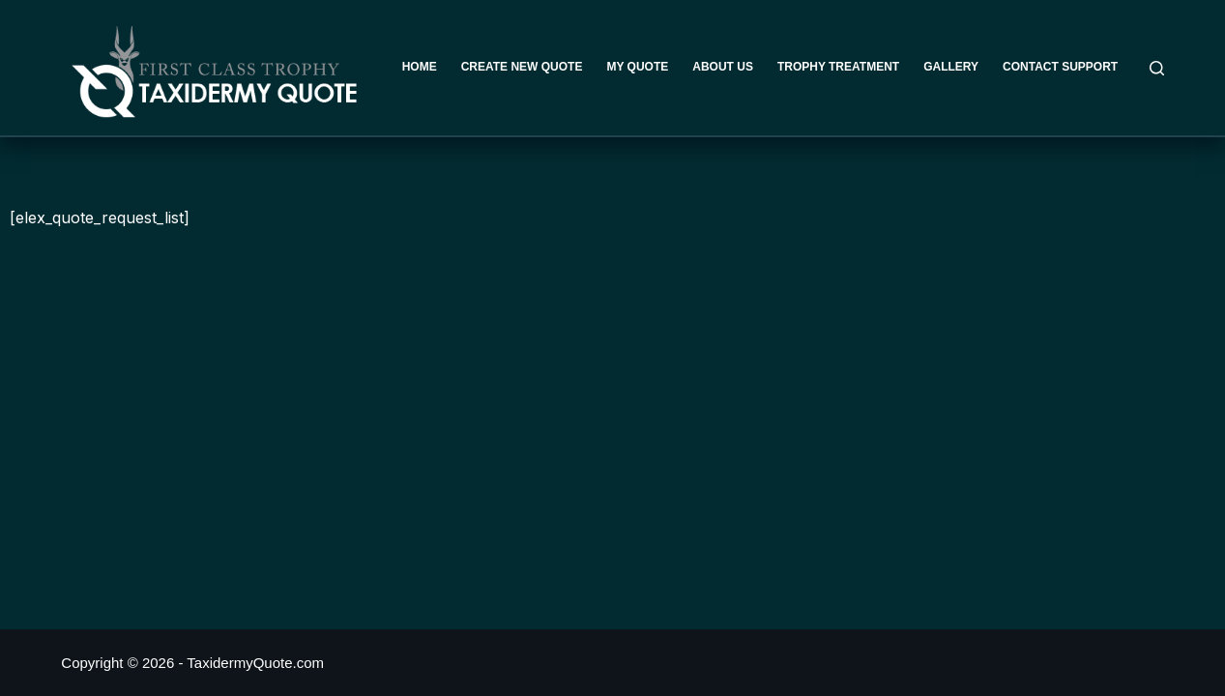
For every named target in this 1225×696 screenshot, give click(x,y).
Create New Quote (522, 66)
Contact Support (1060, 66)
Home (419, 66)
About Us (722, 66)
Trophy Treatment (838, 66)
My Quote (637, 66)
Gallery (950, 66)
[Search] (1157, 68)
